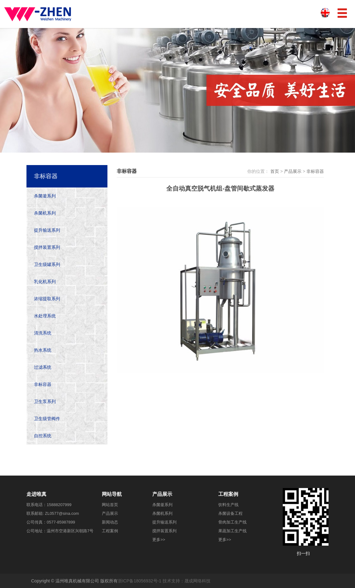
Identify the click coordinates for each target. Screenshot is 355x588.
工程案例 (110, 531)
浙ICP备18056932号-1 (139, 580)
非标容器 (315, 171)
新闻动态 (110, 522)
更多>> (158, 539)
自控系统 (42, 435)
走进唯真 (36, 494)
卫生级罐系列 (47, 264)
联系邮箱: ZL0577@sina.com (52, 513)
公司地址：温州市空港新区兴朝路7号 (59, 531)
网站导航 (112, 494)
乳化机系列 (45, 281)
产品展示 (292, 171)
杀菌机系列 (45, 213)
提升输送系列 (47, 230)
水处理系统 (45, 315)
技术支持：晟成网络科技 (187, 580)
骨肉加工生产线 (232, 522)
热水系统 (42, 350)
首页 (274, 171)
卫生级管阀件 (47, 418)
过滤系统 (42, 367)
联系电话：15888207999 (49, 504)
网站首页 (110, 504)
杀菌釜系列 (45, 195)
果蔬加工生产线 (232, 531)
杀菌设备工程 (230, 513)
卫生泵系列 (45, 401)
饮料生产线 (228, 504)
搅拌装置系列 (47, 247)
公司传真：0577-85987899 (50, 522)
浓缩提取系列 (47, 298)
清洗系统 (42, 332)
